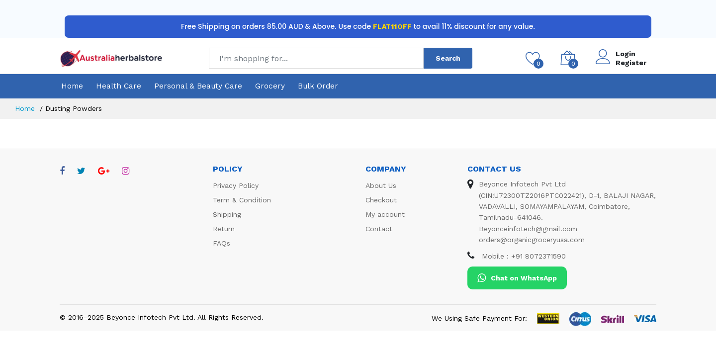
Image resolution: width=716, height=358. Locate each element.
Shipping (227, 214)
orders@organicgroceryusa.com (532, 240)
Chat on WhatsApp (517, 278)
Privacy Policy (236, 185)
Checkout (381, 200)
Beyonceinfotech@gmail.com (528, 229)
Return (224, 229)
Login (625, 54)
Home (72, 86)
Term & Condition (242, 200)
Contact (378, 229)
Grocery (270, 86)
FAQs (221, 243)
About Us (380, 185)
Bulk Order (318, 86)
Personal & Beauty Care (198, 86)
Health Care (118, 86)
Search (448, 58)
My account (385, 214)
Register (631, 63)
